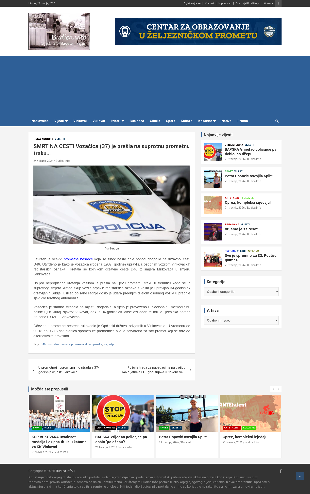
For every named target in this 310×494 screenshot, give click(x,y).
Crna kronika (43, 139)
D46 (43, 344)
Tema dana (232, 224)
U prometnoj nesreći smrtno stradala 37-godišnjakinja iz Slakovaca (68, 370)
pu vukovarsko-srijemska (86, 344)
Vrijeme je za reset (241, 229)
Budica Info (63, 160)
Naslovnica (39, 121)
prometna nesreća (58, 344)
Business (137, 121)
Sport (170, 121)
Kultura (186, 121)
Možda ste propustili (49, 389)
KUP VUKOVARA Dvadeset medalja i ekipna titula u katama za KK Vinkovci (122, 442)
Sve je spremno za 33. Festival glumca (251, 257)
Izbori (115, 121)
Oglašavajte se (192, 3)
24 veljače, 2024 (43, 160)
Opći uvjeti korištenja (248, 3)
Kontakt (209, 3)
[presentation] (273, 389)
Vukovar (99, 121)
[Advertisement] (155, 86)
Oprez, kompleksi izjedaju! (248, 202)
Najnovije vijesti (218, 134)
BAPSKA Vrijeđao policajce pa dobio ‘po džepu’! (250, 151)
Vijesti (59, 121)
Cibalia (155, 121)
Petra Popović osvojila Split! (249, 176)
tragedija (108, 344)
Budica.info (64, 471)
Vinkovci (80, 121)
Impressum (224, 3)
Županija (253, 251)
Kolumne (205, 121)
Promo (242, 121)
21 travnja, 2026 (235, 159)
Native (226, 121)
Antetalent (233, 198)
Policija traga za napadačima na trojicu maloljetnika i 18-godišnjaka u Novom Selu (153, 370)
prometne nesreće (78, 259)
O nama (268, 3)
